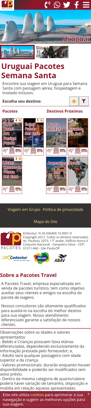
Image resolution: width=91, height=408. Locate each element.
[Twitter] (67, 5)
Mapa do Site (45, 221)
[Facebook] (76, 5)
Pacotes (9, 111)
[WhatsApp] (57, 5)
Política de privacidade (63, 209)
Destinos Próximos (65, 111)
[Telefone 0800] (47, 5)
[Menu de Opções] (86, 5)
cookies (37, 394)
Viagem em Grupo (24, 209)
